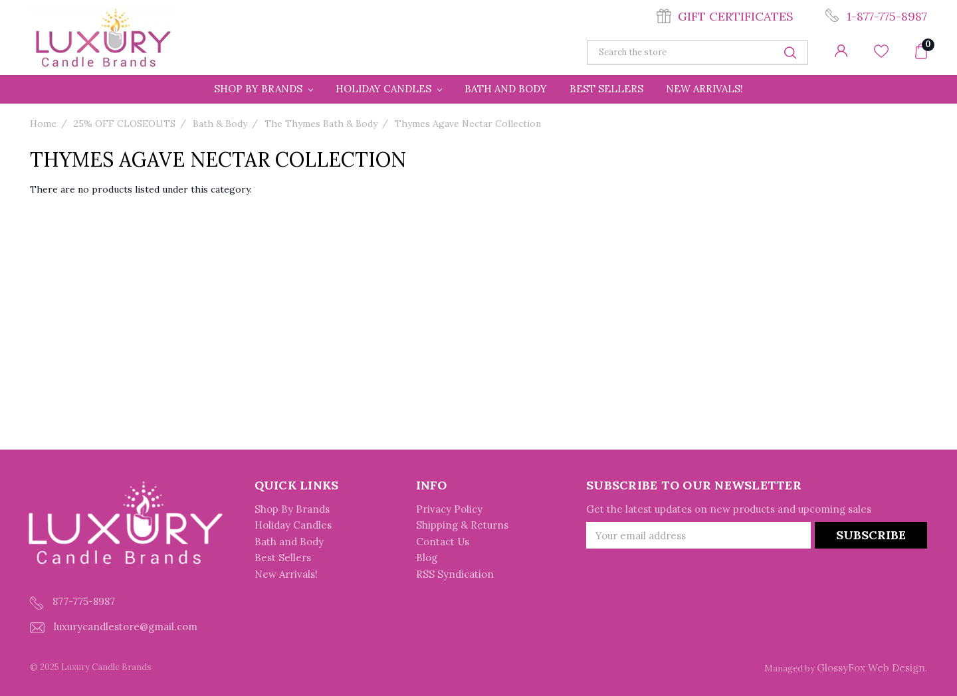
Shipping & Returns (462, 525)
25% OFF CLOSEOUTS (124, 124)
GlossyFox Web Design (871, 667)
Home (43, 124)
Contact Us (442, 541)
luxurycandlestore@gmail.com (113, 626)
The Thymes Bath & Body (321, 124)
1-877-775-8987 (887, 16)
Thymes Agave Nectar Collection (468, 124)
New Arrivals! (704, 88)
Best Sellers (606, 88)
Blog (426, 557)
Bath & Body (220, 124)
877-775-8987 (72, 602)
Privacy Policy (449, 509)
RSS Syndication (455, 574)
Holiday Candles (389, 88)
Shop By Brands (263, 88)
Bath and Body (506, 88)
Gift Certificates (736, 16)
